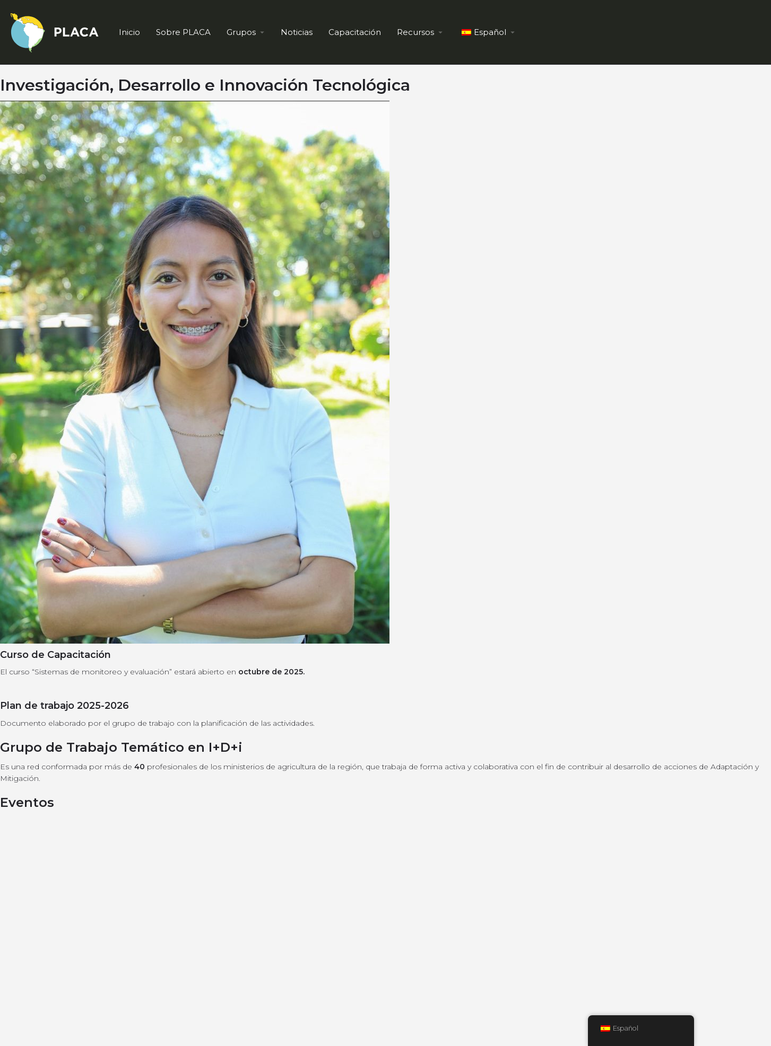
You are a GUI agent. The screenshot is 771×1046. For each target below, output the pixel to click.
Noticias (297, 32)
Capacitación (354, 32)
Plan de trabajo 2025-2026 (64, 705)
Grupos (241, 32)
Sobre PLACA (183, 32)
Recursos (415, 32)
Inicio (129, 32)
